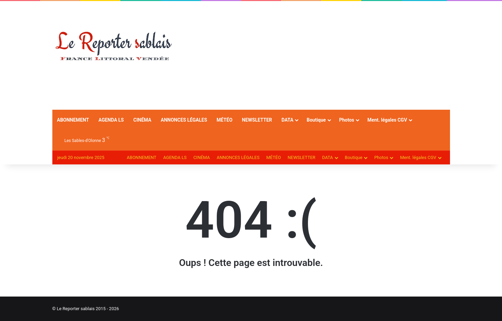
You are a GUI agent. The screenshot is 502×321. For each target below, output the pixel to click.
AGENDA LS (111, 120)
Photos (346, 120)
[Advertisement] (319, 55)
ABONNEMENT (73, 120)
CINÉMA (142, 120)
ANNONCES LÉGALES (184, 120)
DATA (287, 120)
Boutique (316, 120)
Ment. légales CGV (387, 120)
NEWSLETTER (257, 120)
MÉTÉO (224, 120)
